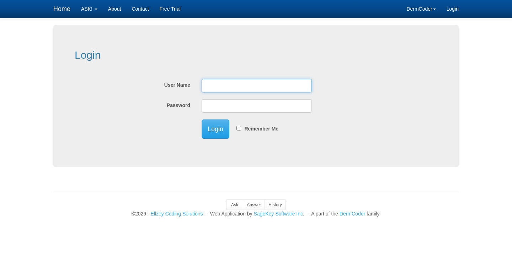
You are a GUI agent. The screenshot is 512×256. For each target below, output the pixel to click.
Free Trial (170, 9)
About (114, 9)
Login (453, 9)
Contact (140, 9)
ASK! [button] (89, 9)
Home (61, 8)
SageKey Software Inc (278, 214)
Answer (254, 204)
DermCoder (352, 214)
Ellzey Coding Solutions (176, 214)
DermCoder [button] (421, 9)
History (275, 204)
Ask (234, 204)
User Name (177, 85)
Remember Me (260, 129)
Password (178, 105)
